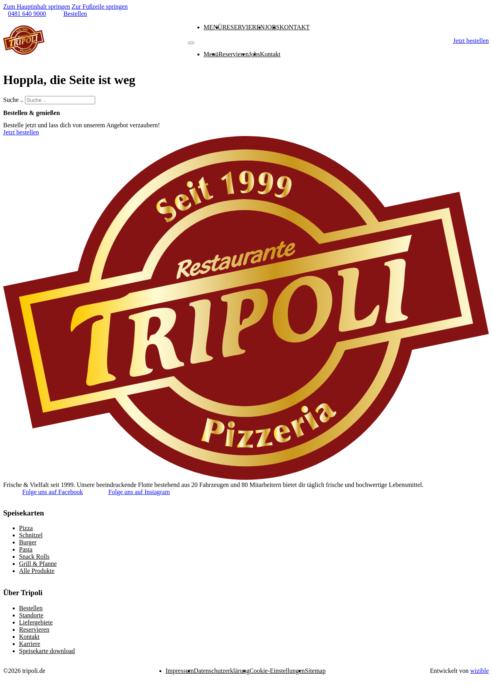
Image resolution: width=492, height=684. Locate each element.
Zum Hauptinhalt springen (36, 6)
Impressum (180, 670)
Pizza (26, 528)
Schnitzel (31, 535)
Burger (27, 542)
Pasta (26, 549)
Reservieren (243, 27)
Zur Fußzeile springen (100, 6)
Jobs (272, 27)
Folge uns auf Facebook (52, 492)
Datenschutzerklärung (221, 670)
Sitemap (315, 670)
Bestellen (31, 608)
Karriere (29, 643)
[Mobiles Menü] (191, 43)
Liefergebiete (36, 622)
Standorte (31, 615)
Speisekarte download (47, 651)
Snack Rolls (34, 556)
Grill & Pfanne (38, 563)
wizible (479, 670)
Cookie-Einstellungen (277, 670)
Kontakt (295, 27)
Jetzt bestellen (471, 40)
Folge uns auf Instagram (139, 492)
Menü (213, 27)
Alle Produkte (36, 570)
